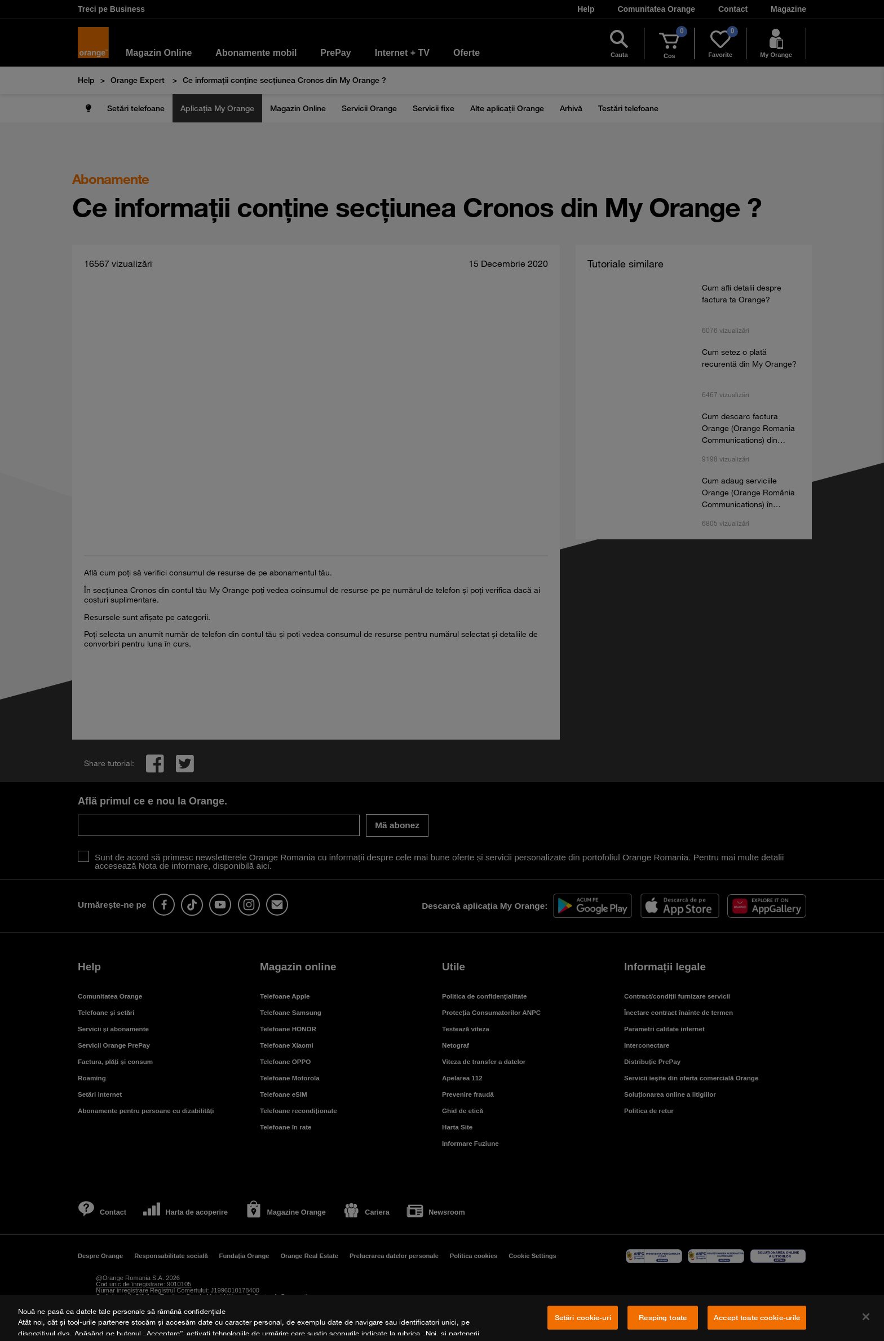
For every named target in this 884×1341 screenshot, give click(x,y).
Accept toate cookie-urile (757, 1317)
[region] (442, 1318)
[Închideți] (866, 1316)
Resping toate (663, 1317)
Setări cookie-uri (583, 1317)
